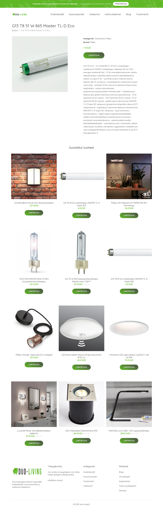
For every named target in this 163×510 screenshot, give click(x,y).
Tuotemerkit (142, 15)
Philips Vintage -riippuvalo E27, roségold (34, 356)
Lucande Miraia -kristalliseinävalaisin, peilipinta (34, 433)
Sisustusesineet (76, 15)
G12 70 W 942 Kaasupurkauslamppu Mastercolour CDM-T (81, 281)
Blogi (128, 15)
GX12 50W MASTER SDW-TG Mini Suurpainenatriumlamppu (34, 281)
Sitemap (122, 492)
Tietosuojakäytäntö (127, 487)
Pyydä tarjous (121, 4)
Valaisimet (94, 15)
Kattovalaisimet (113, 15)
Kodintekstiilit (57, 15)
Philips (108, 40)
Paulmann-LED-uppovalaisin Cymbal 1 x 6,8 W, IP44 (129, 357)
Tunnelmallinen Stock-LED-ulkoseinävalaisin (34, 204)
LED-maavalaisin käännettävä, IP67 (81, 432)
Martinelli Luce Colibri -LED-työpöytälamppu (129, 432)
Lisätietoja (94, 57)
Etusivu (15, 32)
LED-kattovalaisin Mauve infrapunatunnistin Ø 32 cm (81, 357)
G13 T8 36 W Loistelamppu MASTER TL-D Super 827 (81, 205)
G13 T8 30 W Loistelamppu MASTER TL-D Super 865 (129, 281)
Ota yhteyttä (124, 478)
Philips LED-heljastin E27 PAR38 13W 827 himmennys (129, 205)
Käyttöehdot (124, 482)
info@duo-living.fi (55, 481)
